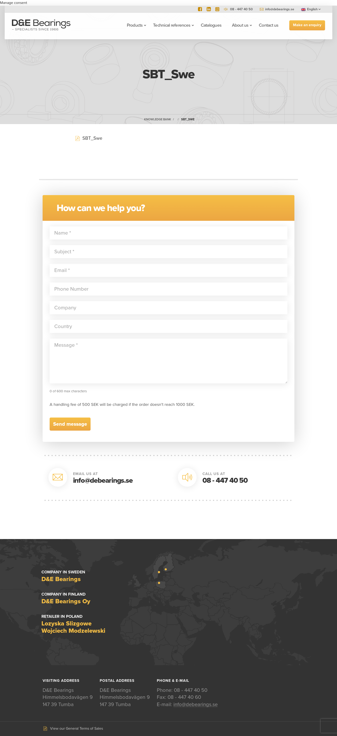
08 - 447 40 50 (225, 480)
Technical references (171, 25)
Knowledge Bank (157, 119)
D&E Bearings (41, 25)
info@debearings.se (279, 9)
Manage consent (13, 3)
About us (240, 25)
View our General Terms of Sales (76, 728)
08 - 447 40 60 (184, 697)
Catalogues (211, 25)
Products (135, 25)
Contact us (268, 25)
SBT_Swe (187, 119)
